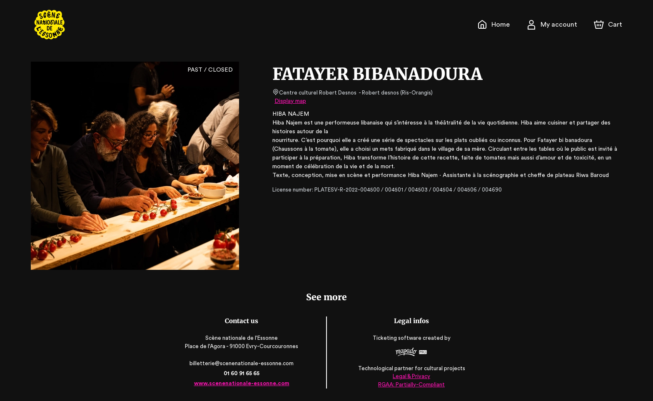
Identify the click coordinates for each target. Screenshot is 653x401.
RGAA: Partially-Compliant (411, 384)
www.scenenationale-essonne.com (242, 383)
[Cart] (609, 24)
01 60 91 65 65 (242, 373)
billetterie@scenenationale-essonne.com (242, 363)
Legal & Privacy (410, 376)
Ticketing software (397, 338)
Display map (290, 101)
